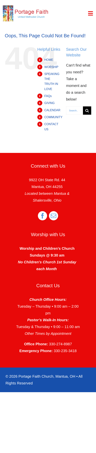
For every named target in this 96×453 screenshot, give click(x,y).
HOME (48, 59)
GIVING (49, 103)
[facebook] (42, 215)
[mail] (53, 215)
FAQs (48, 96)
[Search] (87, 110)
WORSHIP (51, 67)
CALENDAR (52, 110)
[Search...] (74, 110)
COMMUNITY (53, 117)
